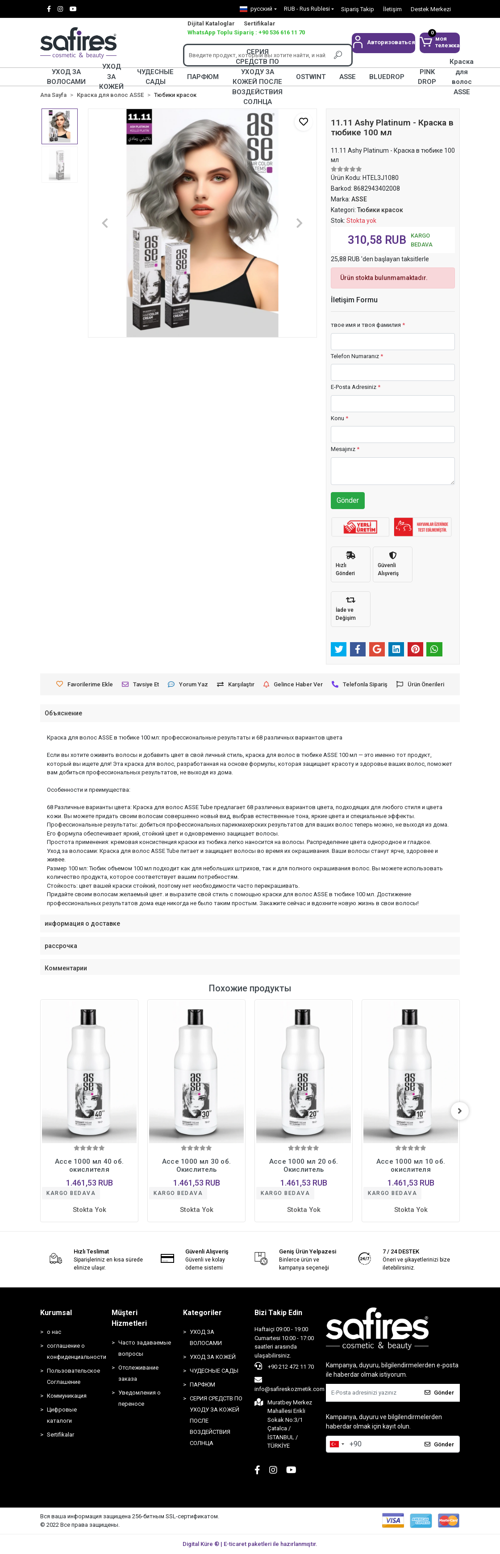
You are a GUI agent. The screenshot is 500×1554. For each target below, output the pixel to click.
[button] (384, 43)
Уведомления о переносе (139, 1398)
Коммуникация (67, 1395)
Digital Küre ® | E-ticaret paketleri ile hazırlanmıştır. (250, 1544)
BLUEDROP (386, 77)
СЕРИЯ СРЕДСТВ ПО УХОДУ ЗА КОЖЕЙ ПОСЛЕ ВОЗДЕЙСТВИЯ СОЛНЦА (257, 77)
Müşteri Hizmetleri (129, 1318)
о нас (54, 1331)
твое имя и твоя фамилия (368, 325)
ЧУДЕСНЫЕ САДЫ (155, 77)
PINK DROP (427, 77)
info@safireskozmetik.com (289, 1384)
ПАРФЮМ (203, 77)
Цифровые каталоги (62, 1415)
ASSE (347, 77)
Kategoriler (202, 1312)
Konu (339, 418)
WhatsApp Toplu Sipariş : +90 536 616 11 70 (246, 32)
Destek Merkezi (431, 9)
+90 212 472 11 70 (284, 1366)
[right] (460, 1111)
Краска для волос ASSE (462, 77)
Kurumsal (56, 1312)
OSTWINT (311, 77)
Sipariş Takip (357, 9)
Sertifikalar (259, 23)
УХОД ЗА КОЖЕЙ (111, 77)
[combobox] (336, 1444)
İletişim (392, 9)
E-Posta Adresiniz (355, 387)
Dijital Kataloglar (211, 23)
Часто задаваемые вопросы (144, 1348)
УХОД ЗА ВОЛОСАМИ (66, 77)
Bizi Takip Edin (278, 1312)
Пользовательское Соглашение (73, 1376)
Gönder (348, 500)
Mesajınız (345, 449)
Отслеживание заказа (138, 1373)
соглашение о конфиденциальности (75, 1351)
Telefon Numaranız (357, 356)
